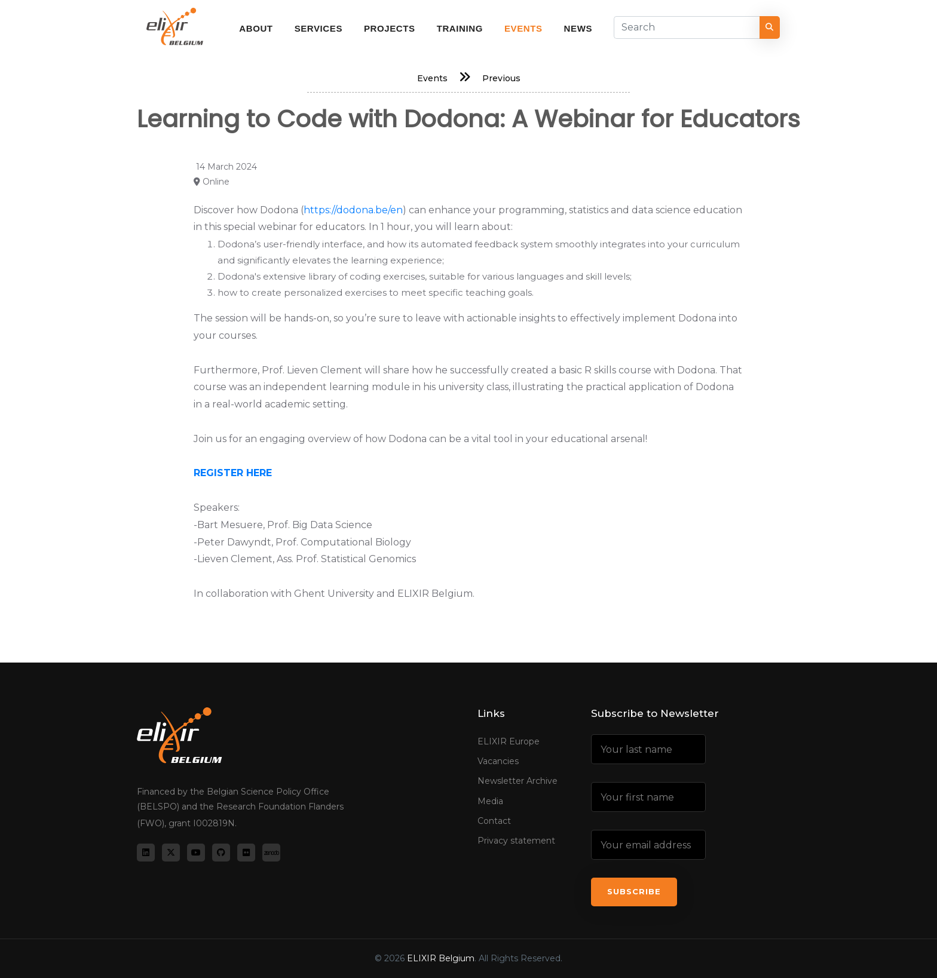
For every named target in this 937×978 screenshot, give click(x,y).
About (255, 28)
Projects (389, 28)
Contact (494, 820)
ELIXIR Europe (508, 741)
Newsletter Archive (517, 780)
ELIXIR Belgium (440, 958)
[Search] (687, 27)
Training (460, 28)
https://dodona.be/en (353, 210)
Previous (501, 78)
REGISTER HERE (233, 473)
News (578, 28)
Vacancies (498, 761)
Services (318, 28)
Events (523, 28)
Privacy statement (516, 840)
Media (490, 801)
